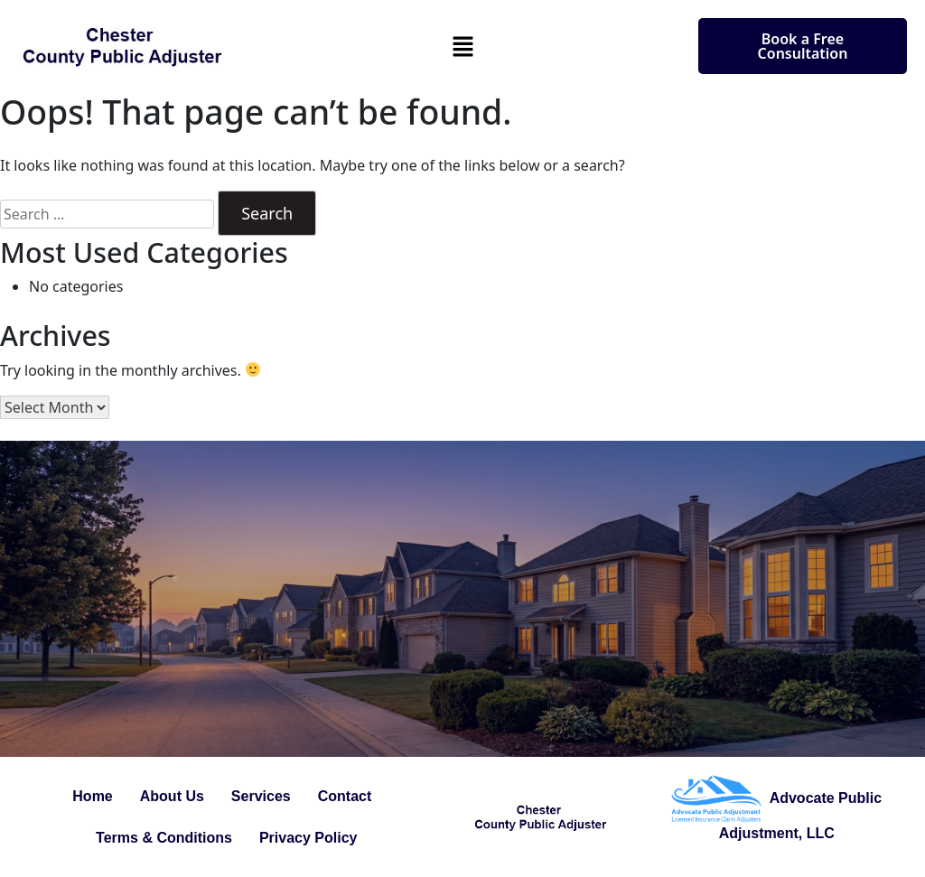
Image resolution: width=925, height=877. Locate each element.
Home (92, 796)
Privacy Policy (308, 837)
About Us (172, 796)
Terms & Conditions (164, 837)
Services (261, 796)
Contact (345, 796)
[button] (462, 46)
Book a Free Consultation (803, 46)
